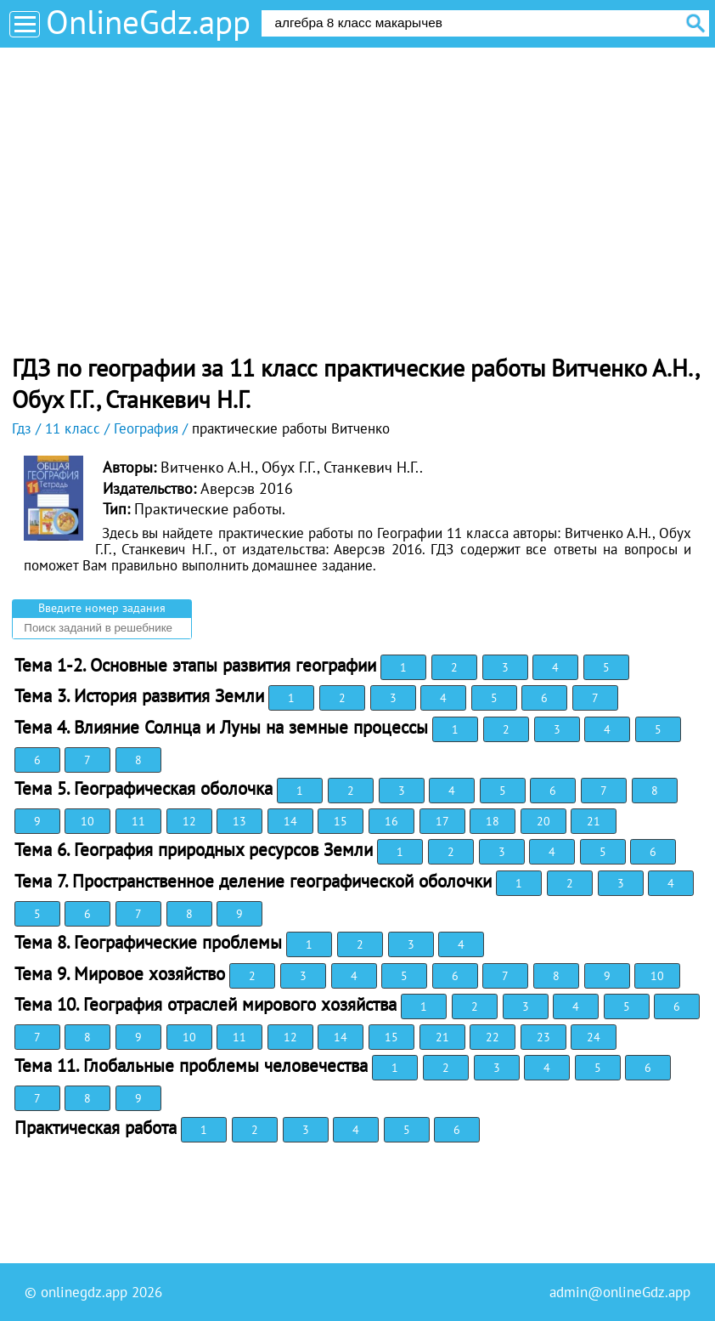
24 (593, 1037)
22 (492, 1037)
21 (593, 821)
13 (239, 821)
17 (442, 821)
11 (138, 821)
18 (492, 821)
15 (340, 821)
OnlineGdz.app (148, 21)
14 (290, 821)
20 (543, 821)
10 (87, 821)
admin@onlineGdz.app (619, 1292)
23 (543, 1037)
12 (189, 821)
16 (391, 821)
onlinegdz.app (84, 1292)
